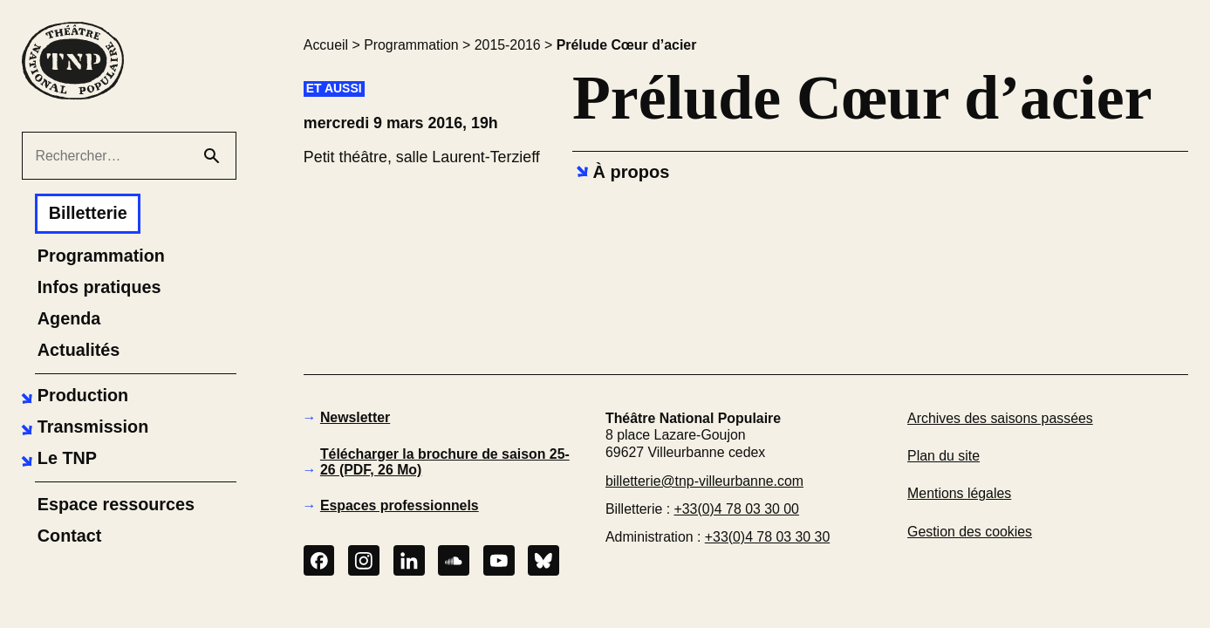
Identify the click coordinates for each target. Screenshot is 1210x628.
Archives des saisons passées (1000, 418)
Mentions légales (959, 493)
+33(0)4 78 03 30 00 (736, 509)
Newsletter (355, 417)
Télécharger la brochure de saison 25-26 (445, 462)
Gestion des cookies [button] (969, 531)
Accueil (326, 45)
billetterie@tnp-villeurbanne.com (704, 481)
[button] (72, 396)
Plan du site (943, 455)
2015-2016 (508, 45)
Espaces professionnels (399, 505)
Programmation (411, 45)
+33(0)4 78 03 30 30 (767, 536)
